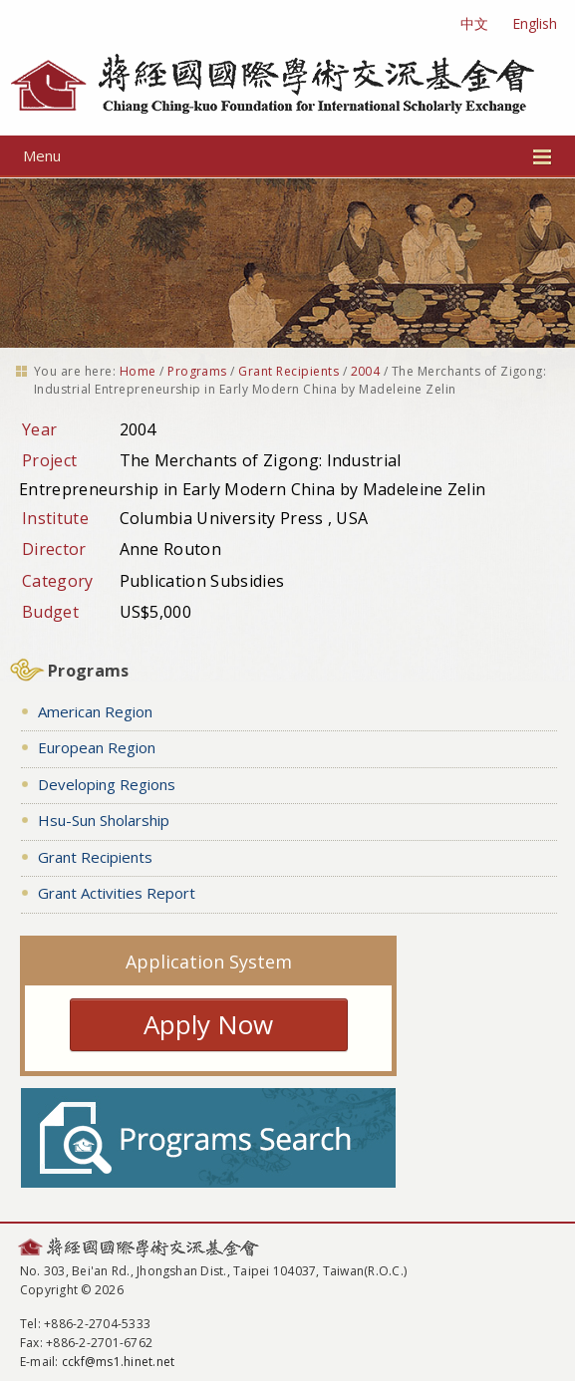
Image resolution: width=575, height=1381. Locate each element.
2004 (366, 371)
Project (49, 460)
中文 (474, 23)
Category (58, 581)
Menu (287, 155)
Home (138, 371)
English (534, 23)
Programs (197, 371)
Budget (50, 612)
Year (39, 429)
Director (54, 549)
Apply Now (208, 1024)
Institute (55, 518)
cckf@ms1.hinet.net (118, 1361)
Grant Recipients (288, 371)
